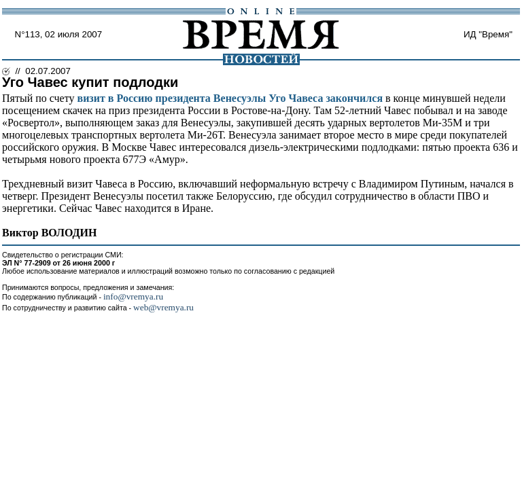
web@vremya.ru (163, 307)
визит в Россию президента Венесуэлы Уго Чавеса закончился (230, 98)
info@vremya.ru (133, 296)
